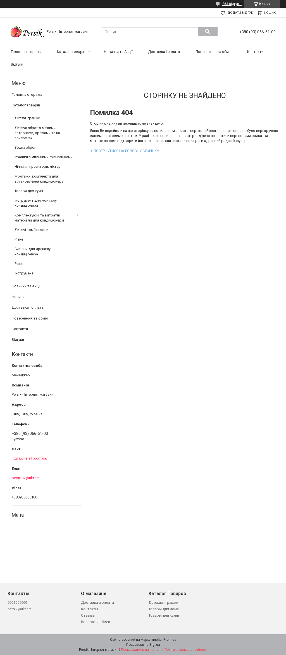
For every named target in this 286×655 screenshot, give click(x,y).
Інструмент (24, 273)
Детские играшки (163, 602)
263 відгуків (232, 4)
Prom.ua (169, 640)
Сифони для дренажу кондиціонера (33, 251)
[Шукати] (208, 31)
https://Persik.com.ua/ (29, 458)
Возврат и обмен (95, 622)
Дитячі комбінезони (31, 230)
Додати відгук (240, 13)
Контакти (255, 52)
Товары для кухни (164, 615)
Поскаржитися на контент (141, 650)
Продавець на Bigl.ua (143, 645)
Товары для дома (164, 609)
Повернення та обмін (214, 52)
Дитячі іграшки (27, 118)
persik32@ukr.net (26, 478)
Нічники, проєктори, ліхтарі (38, 166)
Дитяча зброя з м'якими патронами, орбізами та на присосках (37, 133)
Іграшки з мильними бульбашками (44, 157)
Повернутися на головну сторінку (126, 151)
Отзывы (88, 615)
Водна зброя (25, 147)
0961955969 (17, 602)
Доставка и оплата (97, 602)
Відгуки (17, 64)
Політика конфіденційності (186, 650)
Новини (18, 297)
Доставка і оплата (164, 52)
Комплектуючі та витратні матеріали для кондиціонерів (40, 217)
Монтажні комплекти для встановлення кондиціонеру (39, 178)
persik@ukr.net (20, 609)
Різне (19, 239)
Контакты (89, 609)
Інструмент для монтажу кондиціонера (36, 203)
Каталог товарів (71, 52)
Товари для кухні (29, 191)
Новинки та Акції (118, 52)
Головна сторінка (26, 52)
